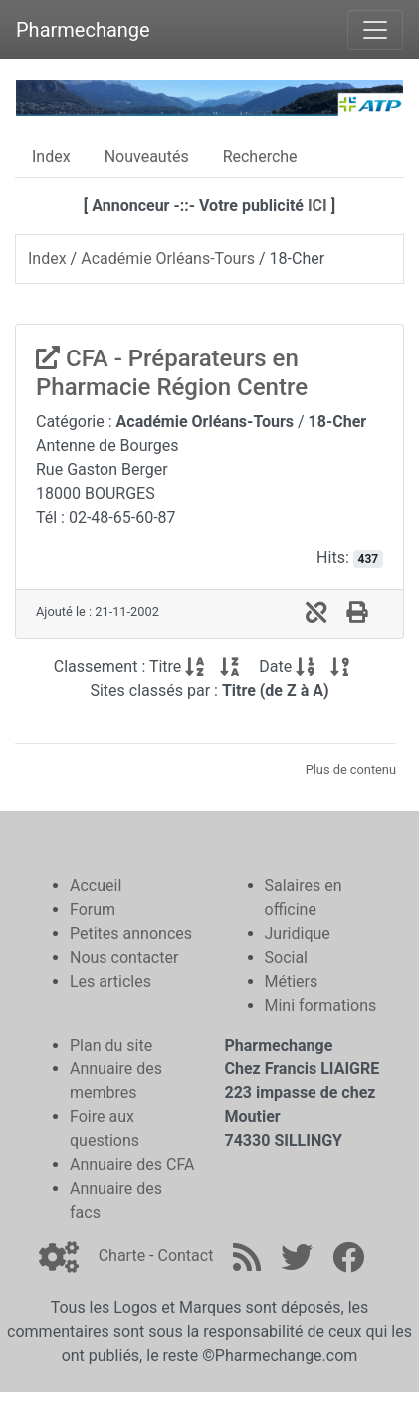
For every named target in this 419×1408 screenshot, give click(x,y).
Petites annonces (131, 933)
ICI (317, 205)
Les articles (110, 981)
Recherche (260, 156)
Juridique (297, 933)
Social (286, 957)
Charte (122, 1255)
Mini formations (321, 1005)
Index (51, 156)
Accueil (95, 885)
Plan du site (111, 1045)
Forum (92, 909)
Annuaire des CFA (132, 1164)
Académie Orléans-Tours (168, 258)
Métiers (291, 981)
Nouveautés (147, 156)
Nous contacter (124, 957)
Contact (185, 1255)
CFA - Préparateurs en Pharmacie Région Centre (172, 373)
